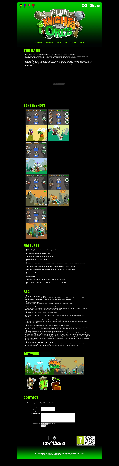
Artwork (73, 42)
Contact (81, 42)
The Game (38, 42)
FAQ (66, 42)
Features (59, 42)
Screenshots (49, 42)
